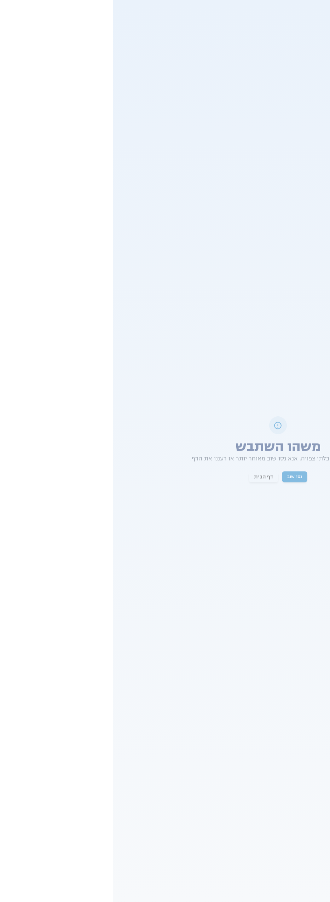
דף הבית (150, 477)
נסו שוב (181, 477)
